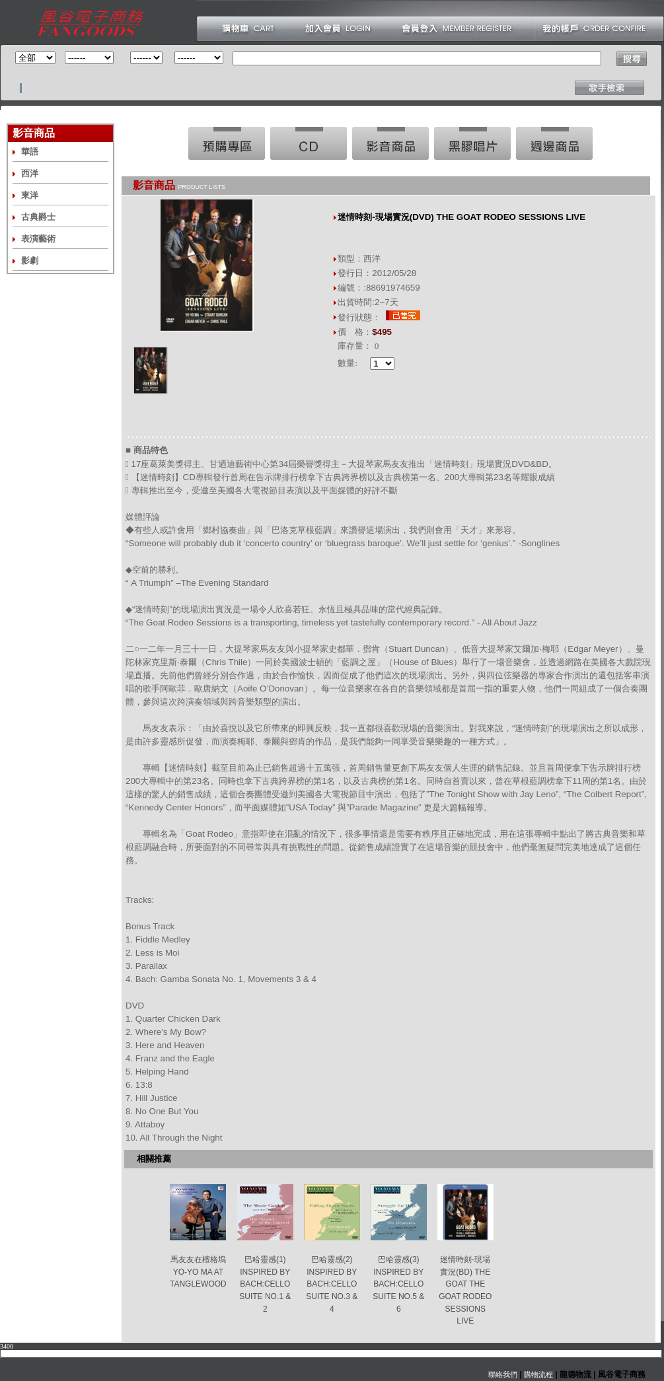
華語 (29, 152)
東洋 (29, 195)
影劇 (29, 261)
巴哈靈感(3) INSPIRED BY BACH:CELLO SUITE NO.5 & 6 (398, 1284)
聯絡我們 (502, 1374)
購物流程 (537, 1374)
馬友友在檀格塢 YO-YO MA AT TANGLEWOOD (198, 1272)
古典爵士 (38, 217)
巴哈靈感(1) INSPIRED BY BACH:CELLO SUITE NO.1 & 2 (265, 1284)
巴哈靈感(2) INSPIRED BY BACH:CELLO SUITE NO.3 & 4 (331, 1284)
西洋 (29, 173)
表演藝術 (38, 239)
